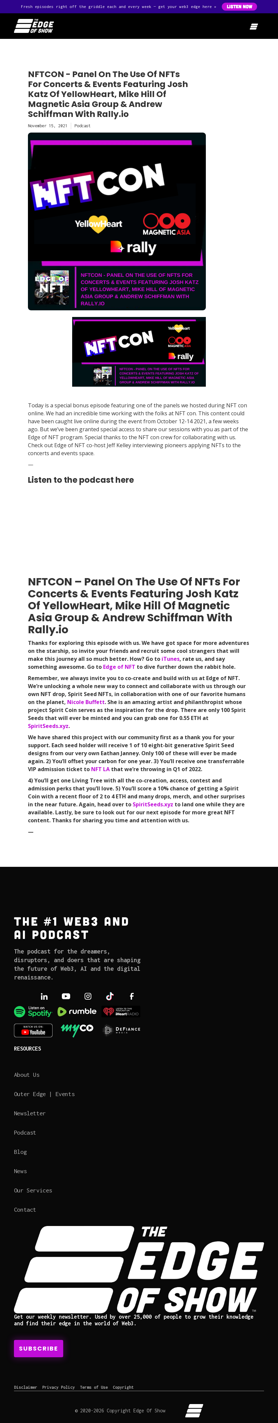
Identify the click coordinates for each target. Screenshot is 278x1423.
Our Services (33, 1190)
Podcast (25, 1132)
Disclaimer (25, 1387)
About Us (27, 1074)
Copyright (123, 1387)
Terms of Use (94, 1387)
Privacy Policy (58, 1387)
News (20, 1171)
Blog (20, 1151)
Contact (25, 1209)
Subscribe (38, 1348)
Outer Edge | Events (44, 1093)
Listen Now (239, 6)
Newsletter (30, 1113)
